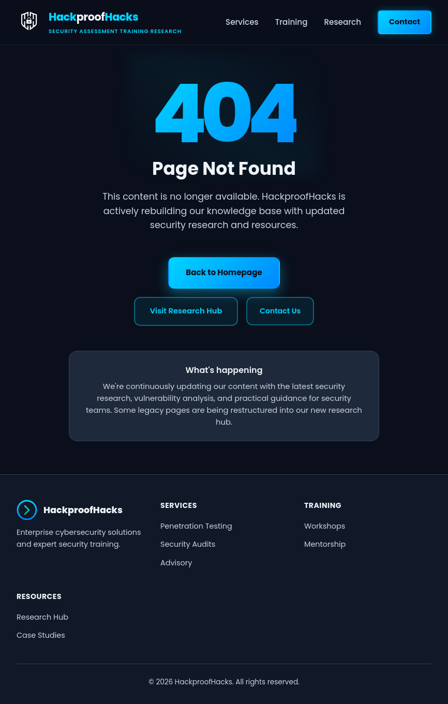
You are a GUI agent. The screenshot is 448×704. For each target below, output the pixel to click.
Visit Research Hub (186, 311)
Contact (404, 22)
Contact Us (280, 311)
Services (242, 22)
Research (342, 22)
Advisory (176, 563)
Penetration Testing (196, 526)
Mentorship (325, 544)
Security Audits (187, 544)
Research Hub (42, 617)
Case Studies (41, 635)
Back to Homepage (224, 272)
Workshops (324, 526)
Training (291, 22)
